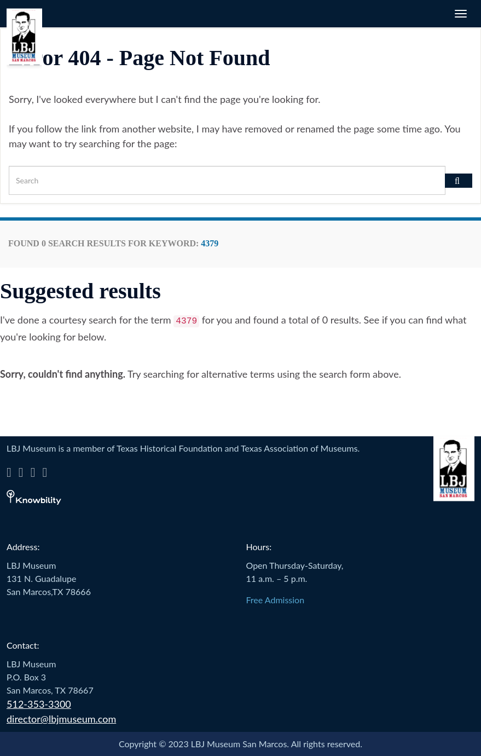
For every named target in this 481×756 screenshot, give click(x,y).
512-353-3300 (39, 704)
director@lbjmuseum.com (61, 719)
